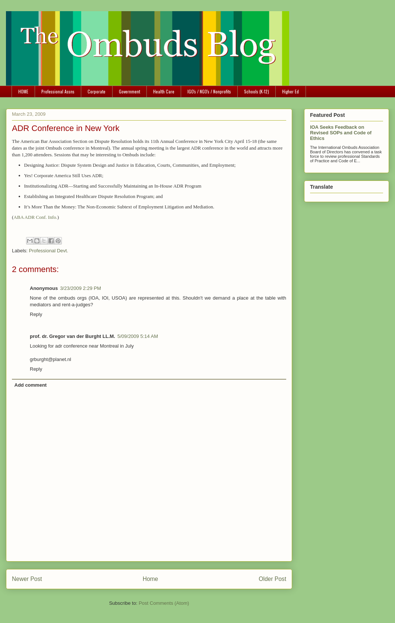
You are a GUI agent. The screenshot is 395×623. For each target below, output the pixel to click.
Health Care (163, 91)
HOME (23, 91)
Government (129, 91)
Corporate (96, 91)
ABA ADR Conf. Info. (35, 217)
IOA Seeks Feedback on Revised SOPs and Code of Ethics (341, 132)
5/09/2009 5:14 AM (137, 336)
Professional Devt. (49, 250)
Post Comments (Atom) (164, 603)
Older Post (272, 579)
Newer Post (27, 579)
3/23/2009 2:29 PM (80, 288)
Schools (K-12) (256, 91)
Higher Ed (290, 91)
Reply (36, 314)
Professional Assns (58, 91)
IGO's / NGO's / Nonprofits (209, 91)
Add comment (31, 385)
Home (150, 579)
